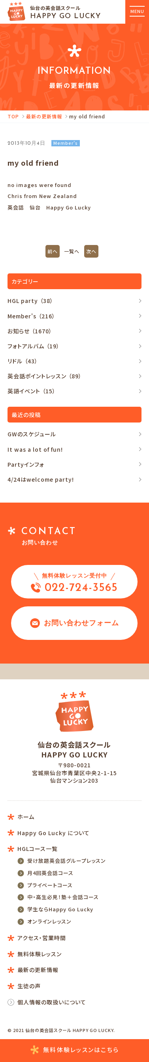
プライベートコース (50, 885)
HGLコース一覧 (37, 849)
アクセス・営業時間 (41, 938)
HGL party (31, 301)
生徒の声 (29, 986)
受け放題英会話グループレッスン (66, 860)
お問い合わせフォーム (74, 623)
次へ (91, 251)
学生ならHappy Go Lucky (60, 909)
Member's (32, 316)
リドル (24, 361)
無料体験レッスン (74, 1050)
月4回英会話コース (50, 873)
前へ (52, 251)
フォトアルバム (35, 346)
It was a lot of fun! (35, 449)
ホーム (25, 817)
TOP (13, 116)
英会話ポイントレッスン (46, 376)
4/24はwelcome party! (41, 479)
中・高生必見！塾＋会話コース (63, 897)
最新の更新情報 (44, 116)
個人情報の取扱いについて (51, 1002)
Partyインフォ (26, 464)
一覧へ (71, 251)
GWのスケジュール (32, 434)
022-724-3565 (74, 582)
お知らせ (31, 331)
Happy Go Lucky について (53, 833)
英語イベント (33, 391)
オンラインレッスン (49, 921)
